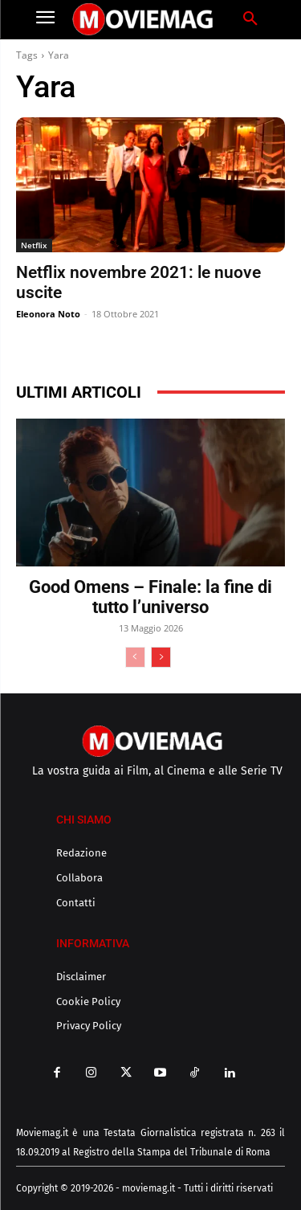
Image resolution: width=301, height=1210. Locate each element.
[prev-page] (135, 657)
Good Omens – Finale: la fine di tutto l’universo (150, 597)
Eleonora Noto (48, 314)
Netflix (34, 245)
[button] (250, 19)
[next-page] (161, 657)
